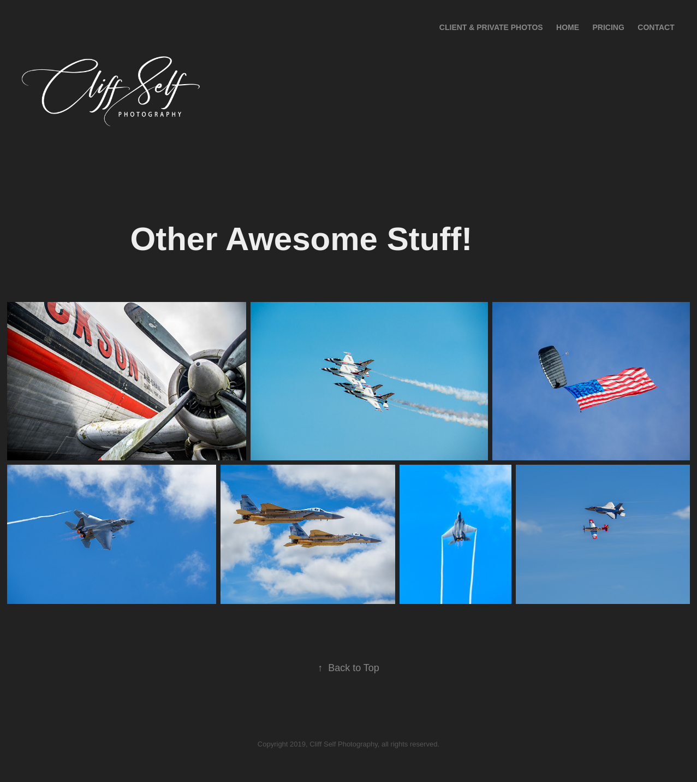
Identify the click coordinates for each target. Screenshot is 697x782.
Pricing (608, 27)
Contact (656, 27)
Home (567, 27)
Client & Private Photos (491, 27)
